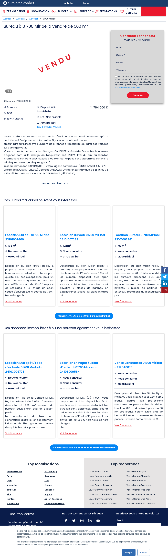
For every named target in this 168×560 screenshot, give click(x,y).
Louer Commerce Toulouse (103, 503)
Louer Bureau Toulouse (101, 485)
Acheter (33, 18)
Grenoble (49, 489)
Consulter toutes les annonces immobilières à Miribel (84, 447)
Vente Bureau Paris (136, 480)
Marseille (12, 485)
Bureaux (20, 18)
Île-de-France (14, 471)
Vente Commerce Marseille (140, 494)
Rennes (48, 485)
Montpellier (13, 503)
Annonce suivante (53, 183)
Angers (48, 494)
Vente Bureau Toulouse (138, 485)
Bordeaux (49, 476)
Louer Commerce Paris (100, 499)
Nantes (10, 499)
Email (120, 520)
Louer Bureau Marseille (100, 476)
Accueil (7, 18)
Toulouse (11, 489)
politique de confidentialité (127, 87)
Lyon (9, 480)
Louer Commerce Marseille (103, 494)
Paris (9, 476)
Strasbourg (50, 471)
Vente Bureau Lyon (136, 471)
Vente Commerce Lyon (138, 489)
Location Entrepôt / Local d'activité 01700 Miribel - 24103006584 (79, 367)
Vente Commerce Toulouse (140, 503)
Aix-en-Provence (53, 499)
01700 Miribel (49, 18)
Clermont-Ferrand (54, 503)
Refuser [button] (143, 552)
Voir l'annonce (13, 301)
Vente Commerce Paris (138, 499)
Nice (9, 494)
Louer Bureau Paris (98, 480)
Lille (46, 480)
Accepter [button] (129, 552)
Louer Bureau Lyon (98, 471)
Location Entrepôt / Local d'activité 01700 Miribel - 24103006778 (24, 367)
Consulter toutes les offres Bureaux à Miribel (84, 315)
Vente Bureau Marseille (138, 476)
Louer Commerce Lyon (100, 489)
